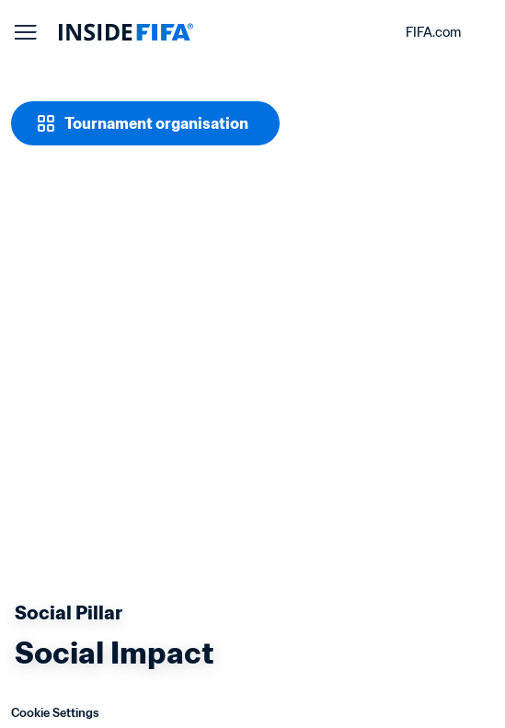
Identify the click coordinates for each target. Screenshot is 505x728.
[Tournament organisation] (141, 123)
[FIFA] (126, 32)
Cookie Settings (48, 712)
